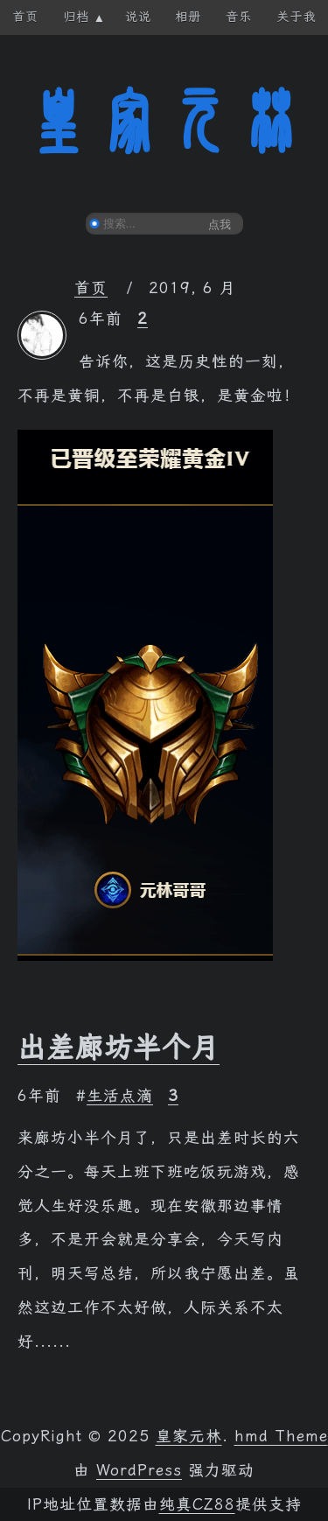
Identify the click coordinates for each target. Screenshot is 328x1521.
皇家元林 (164, 122)
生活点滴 (120, 1095)
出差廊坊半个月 (118, 1047)
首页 (91, 288)
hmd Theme (281, 1436)
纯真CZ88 (197, 1504)
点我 (219, 224)
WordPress (139, 1470)
